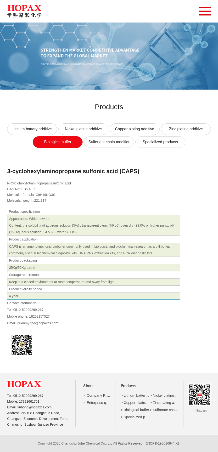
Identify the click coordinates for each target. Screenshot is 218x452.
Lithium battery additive (32, 129)
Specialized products (160, 142)
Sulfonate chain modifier (109, 142)
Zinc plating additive (186, 129)
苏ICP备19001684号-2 (162, 443)
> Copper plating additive (140, 403)
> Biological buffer (135, 410)
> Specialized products (139, 417)
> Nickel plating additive (168, 395)
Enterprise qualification (105, 403)
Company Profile (100, 395)
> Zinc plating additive (167, 403)
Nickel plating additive (83, 129)
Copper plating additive (134, 129)
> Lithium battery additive (141, 395)
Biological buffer (57, 142)
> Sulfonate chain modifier (170, 410)
